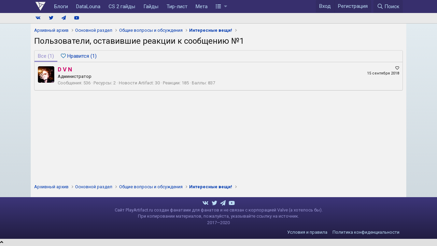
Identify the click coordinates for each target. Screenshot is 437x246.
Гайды (150, 6)
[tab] (78, 56)
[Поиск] (388, 6)
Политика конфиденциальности (366, 232)
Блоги (61, 6)
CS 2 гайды (122, 6)
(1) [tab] (46, 56)
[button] (221, 6)
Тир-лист (177, 6)
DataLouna (88, 6)
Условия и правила (307, 232)
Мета (202, 6)
